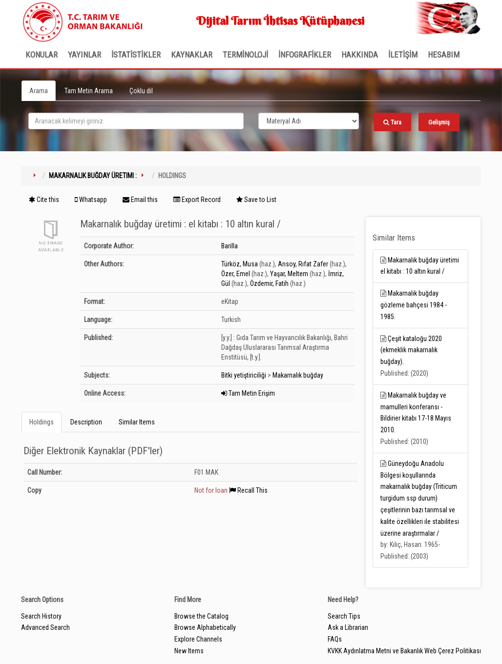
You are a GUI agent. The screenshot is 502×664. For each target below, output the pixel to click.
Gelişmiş (439, 122)
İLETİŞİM (403, 55)
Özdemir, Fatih (269, 283)
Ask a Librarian (348, 627)
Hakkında (359, 55)
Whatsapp (91, 199)
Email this (140, 199)
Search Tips (344, 616)
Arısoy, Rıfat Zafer (303, 264)
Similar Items (137, 422)
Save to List (256, 199)
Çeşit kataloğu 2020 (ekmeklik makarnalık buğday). (411, 350)
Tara (392, 122)
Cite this (44, 199)
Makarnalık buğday (297, 375)
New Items (189, 651)
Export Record (197, 199)
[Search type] (308, 121)
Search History (41, 616)
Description (86, 422)
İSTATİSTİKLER (136, 55)
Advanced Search (45, 627)
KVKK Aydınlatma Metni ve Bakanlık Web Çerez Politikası (404, 651)
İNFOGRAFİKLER (304, 55)
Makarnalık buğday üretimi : (93, 176)
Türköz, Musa (239, 264)
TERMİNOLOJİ (245, 55)
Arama (38, 91)
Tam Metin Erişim (248, 393)
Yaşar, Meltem (289, 274)
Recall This (248, 490)
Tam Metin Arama (88, 91)
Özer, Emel (235, 274)
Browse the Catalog (201, 616)
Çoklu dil (141, 91)
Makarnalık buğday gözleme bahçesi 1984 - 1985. (413, 305)
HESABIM (444, 55)
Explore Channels (198, 639)
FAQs (335, 639)
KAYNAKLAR (191, 55)
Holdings (41, 422)
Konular (41, 55)
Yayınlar (84, 55)
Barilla (229, 246)
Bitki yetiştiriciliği (243, 375)
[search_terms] (136, 121)
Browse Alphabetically (205, 627)
